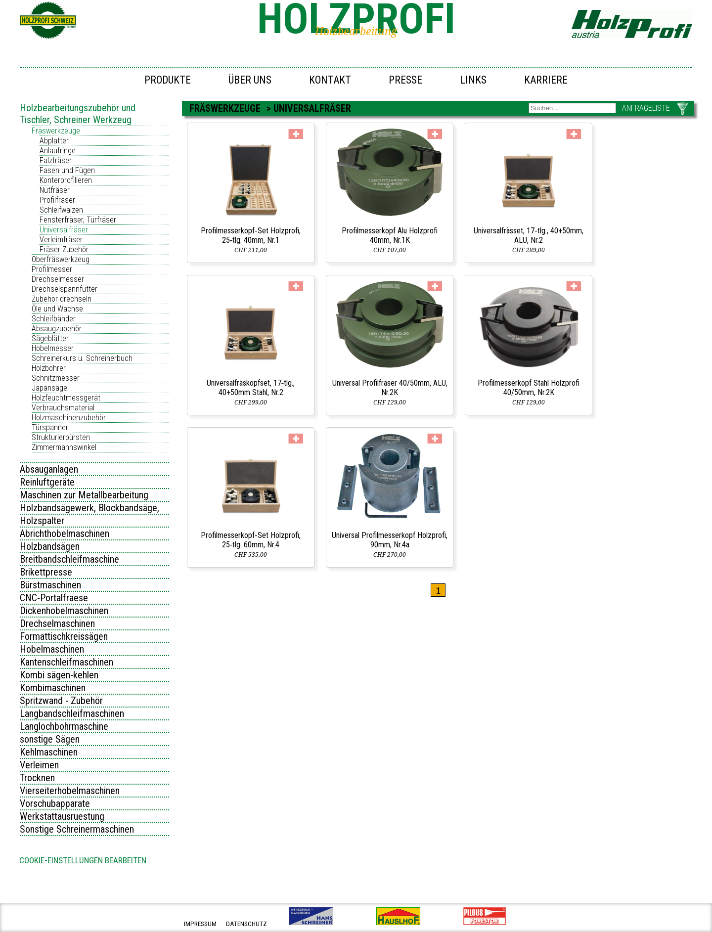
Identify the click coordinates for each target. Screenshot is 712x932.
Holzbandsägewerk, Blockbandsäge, (89, 508)
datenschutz (246, 924)
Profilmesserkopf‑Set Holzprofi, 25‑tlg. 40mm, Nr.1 (250, 235)
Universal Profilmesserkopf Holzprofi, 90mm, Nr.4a (389, 540)
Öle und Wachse (57, 308)
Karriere (546, 80)
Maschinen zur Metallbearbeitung (84, 495)
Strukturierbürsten (61, 437)
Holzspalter (42, 521)
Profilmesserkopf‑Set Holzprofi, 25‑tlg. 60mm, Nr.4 (250, 540)
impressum (200, 924)
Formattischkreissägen (64, 636)
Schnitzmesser (56, 378)
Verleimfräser (61, 239)
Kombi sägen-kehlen (59, 675)
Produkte (167, 80)
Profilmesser (52, 269)
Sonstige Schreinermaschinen (77, 829)
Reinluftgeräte (47, 482)
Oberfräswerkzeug (60, 259)
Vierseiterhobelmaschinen (70, 791)
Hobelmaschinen (52, 649)
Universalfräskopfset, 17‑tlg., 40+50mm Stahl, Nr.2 (251, 387)
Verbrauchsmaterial (63, 407)
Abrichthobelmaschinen (64, 533)
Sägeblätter (50, 338)
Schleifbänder (54, 318)
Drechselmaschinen (57, 623)
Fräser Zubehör (64, 249)
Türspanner (50, 427)
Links (473, 80)
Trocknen (37, 778)
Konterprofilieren (66, 180)
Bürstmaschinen (50, 585)
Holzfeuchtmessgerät (66, 397)
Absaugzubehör (57, 328)
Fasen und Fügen (67, 170)
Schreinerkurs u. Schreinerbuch (82, 358)
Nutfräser (55, 190)
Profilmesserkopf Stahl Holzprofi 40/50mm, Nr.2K (528, 387)
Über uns (249, 80)
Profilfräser (57, 200)
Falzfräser (56, 160)
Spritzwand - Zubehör (61, 701)
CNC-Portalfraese (54, 598)
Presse (405, 80)
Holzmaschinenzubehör (69, 417)
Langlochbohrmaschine (64, 726)
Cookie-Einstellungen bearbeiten (82, 860)
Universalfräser (64, 229)
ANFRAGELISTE (646, 108)
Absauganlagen (49, 469)
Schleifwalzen (61, 210)
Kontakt (330, 80)
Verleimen (39, 765)
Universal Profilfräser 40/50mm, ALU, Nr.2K (389, 387)
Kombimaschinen (53, 688)
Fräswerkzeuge (56, 130)
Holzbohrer (49, 368)
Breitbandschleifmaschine (69, 559)
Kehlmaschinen (49, 752)
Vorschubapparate (55, 803)
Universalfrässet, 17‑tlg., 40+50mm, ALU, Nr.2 (528, 235)
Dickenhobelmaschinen (64, 611)
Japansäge (49, 388)
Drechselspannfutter (64, 289)
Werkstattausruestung (62, 816)
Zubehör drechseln (61, 299)
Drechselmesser (58, 279)
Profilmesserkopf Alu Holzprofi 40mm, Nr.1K (390, 235)
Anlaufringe (58, 150)
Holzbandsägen (50, 546)
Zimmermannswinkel (64, 447)
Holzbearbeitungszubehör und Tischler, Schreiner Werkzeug (77, 114)
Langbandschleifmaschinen (72, 713)
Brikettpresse (46, 572)
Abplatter (54, 140)
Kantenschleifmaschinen (66, 662)
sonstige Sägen (50, 739)
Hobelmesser (53, 348)
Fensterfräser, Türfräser (78, 219)
